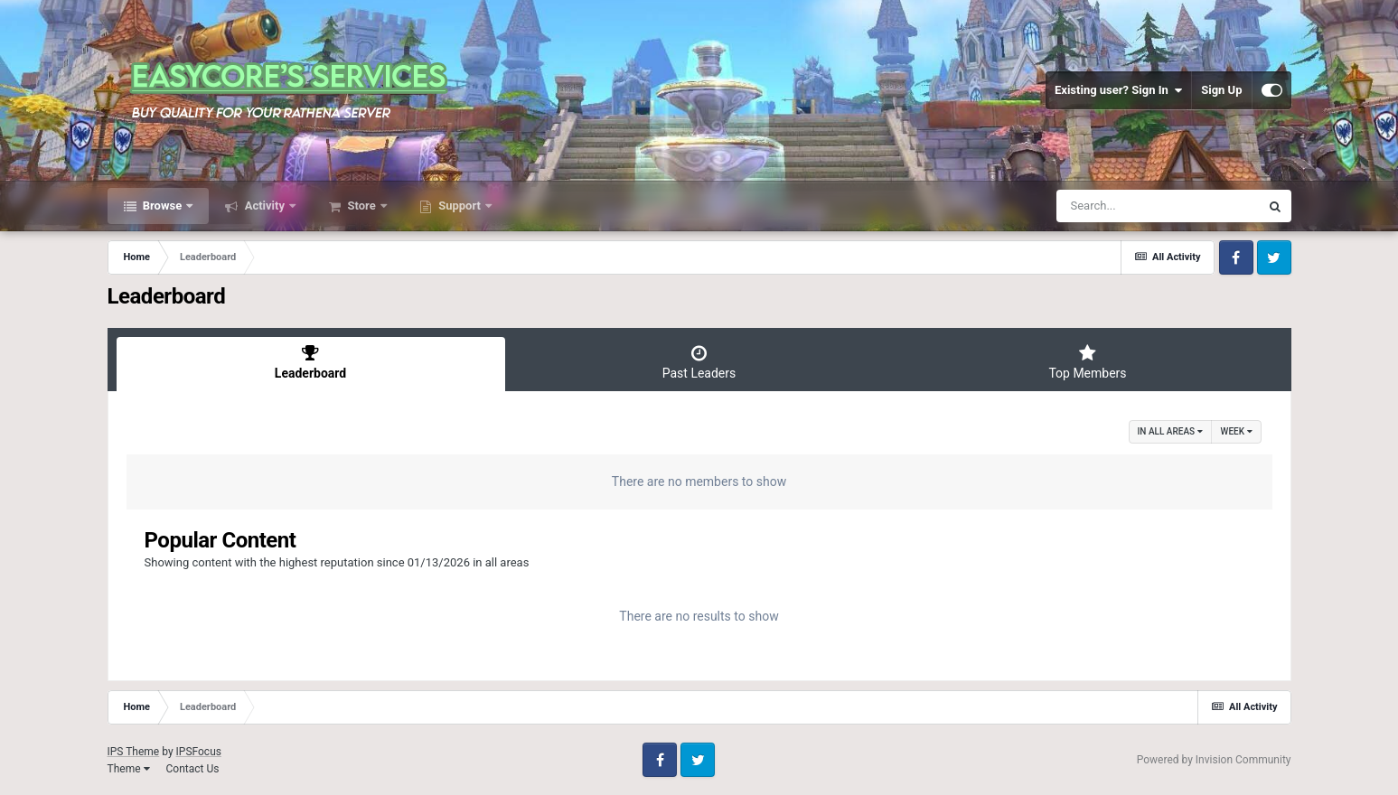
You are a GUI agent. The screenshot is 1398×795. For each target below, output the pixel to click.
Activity (264, 205)
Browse (162, 205)
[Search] (1157, 206)
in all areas (1170, 431)
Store (361, 205)
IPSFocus (198, 751)
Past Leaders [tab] (699, 362)
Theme (129, 768)
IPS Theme (134, 751)
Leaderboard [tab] (311, 362)
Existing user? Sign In (1118, 90)
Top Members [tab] (1088, 362)
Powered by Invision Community (1214, 759)
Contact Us (192, 768)
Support (459, 205)
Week (1237, 431)
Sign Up (1221, 90)
